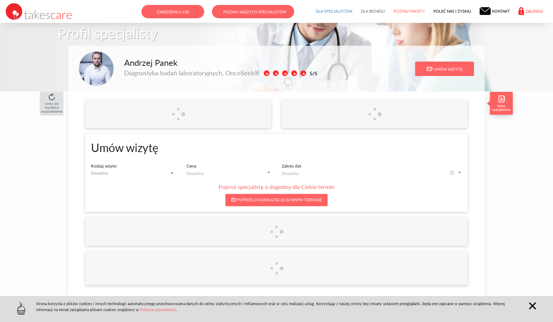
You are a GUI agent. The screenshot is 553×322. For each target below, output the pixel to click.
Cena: (192, 166)
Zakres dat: (292, 166)
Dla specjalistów (334, 11)
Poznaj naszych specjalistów (254, 12)
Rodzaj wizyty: (104, 166)
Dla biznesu (373, 11)
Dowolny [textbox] (99, 173)
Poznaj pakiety (409, 11)
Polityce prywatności (158, 309)
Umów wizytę (444, 69)
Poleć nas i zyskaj (452, 11)
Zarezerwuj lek (173, 12)
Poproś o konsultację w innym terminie (276, 199)
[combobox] (133, 173)
